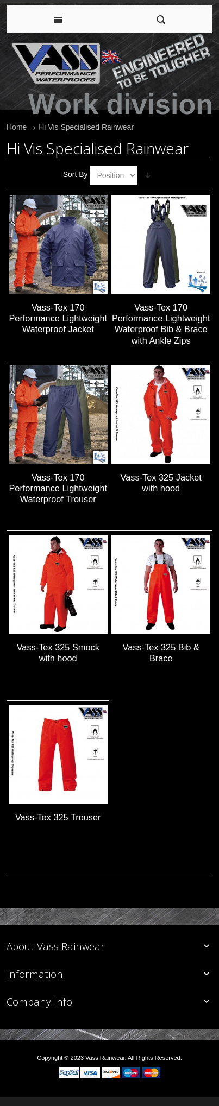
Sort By (75, 174)
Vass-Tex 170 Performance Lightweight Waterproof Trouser (58, 488)
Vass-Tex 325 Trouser (58, 817)
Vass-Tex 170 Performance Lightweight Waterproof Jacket (58, 318)
